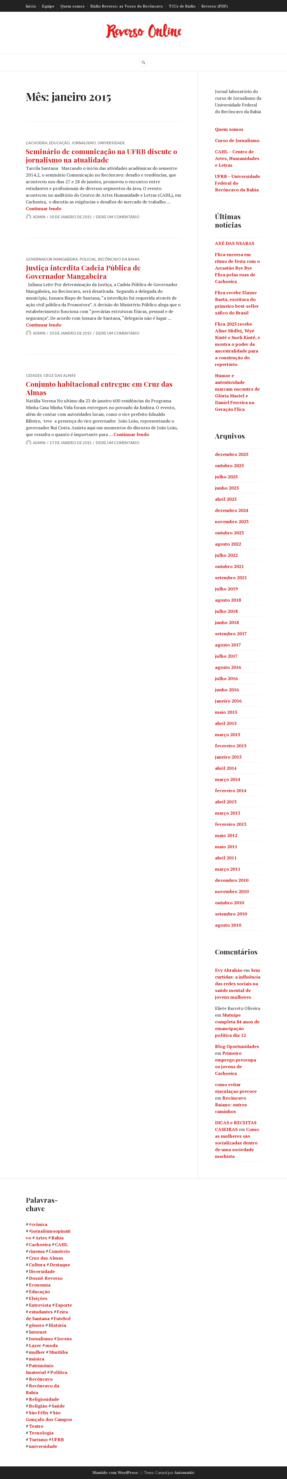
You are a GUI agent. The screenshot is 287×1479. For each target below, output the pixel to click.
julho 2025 (226, 476)
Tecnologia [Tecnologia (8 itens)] (41, 1433)
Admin (39, 217)
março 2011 (227, 869)
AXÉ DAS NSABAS (234, 243)
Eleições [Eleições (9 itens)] (38, 1298)
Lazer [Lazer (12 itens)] (35, 1345)
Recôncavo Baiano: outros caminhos (231, 1104)
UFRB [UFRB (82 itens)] (58, 1439)
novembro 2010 (232, 891)
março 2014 (227, 779)
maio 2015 (226, 712)
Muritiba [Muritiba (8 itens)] (58, 1352)
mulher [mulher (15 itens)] (37, 1352)
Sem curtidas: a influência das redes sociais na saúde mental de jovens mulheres (237, 983)
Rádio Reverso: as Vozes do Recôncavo (127, 6)
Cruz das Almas (59, 375)
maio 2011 (226, 846)
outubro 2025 (229, 465)
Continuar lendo (43, 208)
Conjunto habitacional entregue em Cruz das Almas (99, 388)
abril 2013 (226, 801)
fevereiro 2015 (230, 745)
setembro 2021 (231, 577)
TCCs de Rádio (182, 6)
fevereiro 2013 (230, 824)
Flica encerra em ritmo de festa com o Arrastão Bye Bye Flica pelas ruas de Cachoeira (237, 267)
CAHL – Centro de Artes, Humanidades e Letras (237, 158)
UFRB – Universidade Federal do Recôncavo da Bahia (237, 183)
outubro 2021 (229, 566)
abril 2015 (226, 723)
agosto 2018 (228, 600)
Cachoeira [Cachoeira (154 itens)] (40, 1244)
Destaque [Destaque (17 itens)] (60, 1265)
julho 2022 (226, 555)
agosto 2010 (228, 925)
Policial (88, 259)
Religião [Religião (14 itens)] (38, 1406)
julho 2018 (226, 611)
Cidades (34, 375)
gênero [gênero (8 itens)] (36, 1325)
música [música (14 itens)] (36, 1359)
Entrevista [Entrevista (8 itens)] (40, 1305)
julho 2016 (226, 678)
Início (31, 6)
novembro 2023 (232, 521)
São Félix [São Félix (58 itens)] (38, 1413)
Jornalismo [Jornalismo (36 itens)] (41, 1339)
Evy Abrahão (228, 970)
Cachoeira (36, 143)
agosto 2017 (228, 644)
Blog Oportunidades (237, 1046)
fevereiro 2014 (230, 790)
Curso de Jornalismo (237, 140)
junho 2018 (227, 622)
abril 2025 (226, 499)
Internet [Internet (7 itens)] (38, 1332)
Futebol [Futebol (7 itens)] (62, 1318)
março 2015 (227, 734)
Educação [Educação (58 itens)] (39, 1291)
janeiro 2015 (228, 757)
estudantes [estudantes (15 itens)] (41, 1312)
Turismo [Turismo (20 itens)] (38, 1439)
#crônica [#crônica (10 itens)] (38, 1224)
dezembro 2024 (231, 510)
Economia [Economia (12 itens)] (39, 1285)
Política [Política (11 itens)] (58, 1372)
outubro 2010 (229, 902)
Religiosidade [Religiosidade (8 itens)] (44, 1399)
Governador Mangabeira (52, 259)
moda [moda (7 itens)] (51, 1345)
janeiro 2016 (228, 700)
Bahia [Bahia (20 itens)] (57, 1238)
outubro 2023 (229, 532)
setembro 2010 (231, 913)
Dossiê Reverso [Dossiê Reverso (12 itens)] (46, 1278)
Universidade (111, 143)
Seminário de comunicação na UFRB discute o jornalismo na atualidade (101, 155)
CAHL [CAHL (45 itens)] (61, 1244)
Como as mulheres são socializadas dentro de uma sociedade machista (237, 1142)
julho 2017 (226, 656)
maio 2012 (226, 835)
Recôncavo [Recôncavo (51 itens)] (41, 1379)
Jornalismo (83, 143)
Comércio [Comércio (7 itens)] (59, 1251)
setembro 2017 (231, 633)
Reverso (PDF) (215, 6)
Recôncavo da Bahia (119, 259)
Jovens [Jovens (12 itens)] (64, 1339)
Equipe (48, 6)
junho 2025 (227, 487)
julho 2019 (226, 588)
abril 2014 (226, 768)
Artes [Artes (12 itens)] (41, 1238)
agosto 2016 (228, 667)
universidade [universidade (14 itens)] (43, 1446)
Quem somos (72, 6)
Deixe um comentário (117, 217)
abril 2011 (226, 857)
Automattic (184, 1472)
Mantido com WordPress (115, 1472)
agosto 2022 (228, 544)
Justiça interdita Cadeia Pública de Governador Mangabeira (83, 271)
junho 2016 (227, 689)
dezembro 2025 (231, 454)
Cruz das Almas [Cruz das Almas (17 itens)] (46, 1258)
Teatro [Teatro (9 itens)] (36, 1426)
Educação (59, 143)
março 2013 (227, 813)
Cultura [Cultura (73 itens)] (37, 1265)
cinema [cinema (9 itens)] (37, 1251)
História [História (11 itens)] (57, 1325)
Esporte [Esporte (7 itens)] (63, 1305)
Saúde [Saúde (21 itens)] (58, 1406)
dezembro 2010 (231, 880)
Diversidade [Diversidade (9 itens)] (42, 1271)
